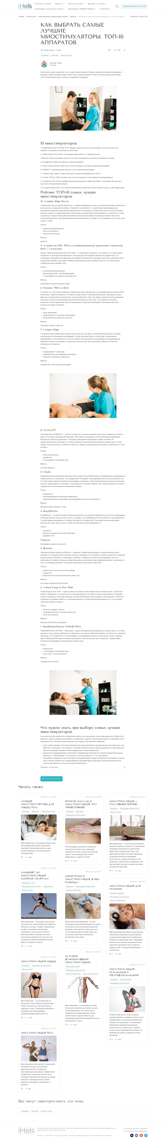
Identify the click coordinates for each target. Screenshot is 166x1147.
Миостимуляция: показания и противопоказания (123, 976)
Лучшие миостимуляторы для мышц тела (37, 808)
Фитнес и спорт (96, 4)
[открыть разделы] (51, 4)
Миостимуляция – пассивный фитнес (123, 807)
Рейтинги (73, 21)
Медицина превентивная (81, 9)
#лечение (54, 60)
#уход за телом (66, 60)
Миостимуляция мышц (38, 965)
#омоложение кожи (73, 971)
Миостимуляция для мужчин (125, 892)
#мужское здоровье (117, 897)
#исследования (125, 984)
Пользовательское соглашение (101, 1140)
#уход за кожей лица (73, 894)
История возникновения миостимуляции (77, 963)
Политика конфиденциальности (79, 1140)
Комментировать (51, 783)
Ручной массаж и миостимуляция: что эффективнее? (81, 808)
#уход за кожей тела (90, 978)
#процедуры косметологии (75, 819)
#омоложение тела (48, 816)
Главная (21, 21)
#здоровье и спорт (28, 887)
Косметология (42, 4)
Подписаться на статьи (134, 6)
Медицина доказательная (48, 9)
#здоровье (45, 60)
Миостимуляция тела (37, 1037)
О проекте (104, 9)
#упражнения (48, 891)
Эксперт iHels (56, 67)
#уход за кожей (27, 973)
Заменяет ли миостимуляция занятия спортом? (35, 879)
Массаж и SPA (75, 4)
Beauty (58, 4)
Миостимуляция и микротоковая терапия (53, 21)
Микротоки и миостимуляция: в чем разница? (82, 883)
